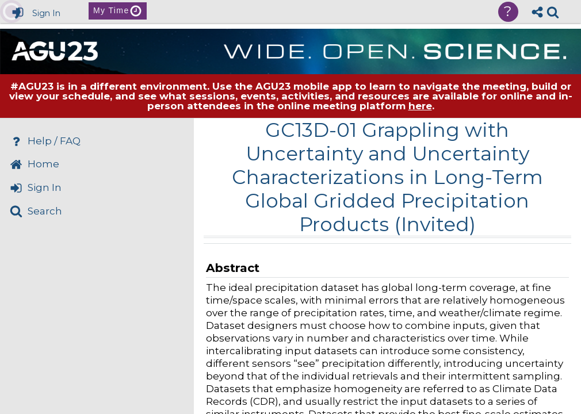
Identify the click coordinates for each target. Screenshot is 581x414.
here (420, 106)
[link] (552, 12)
